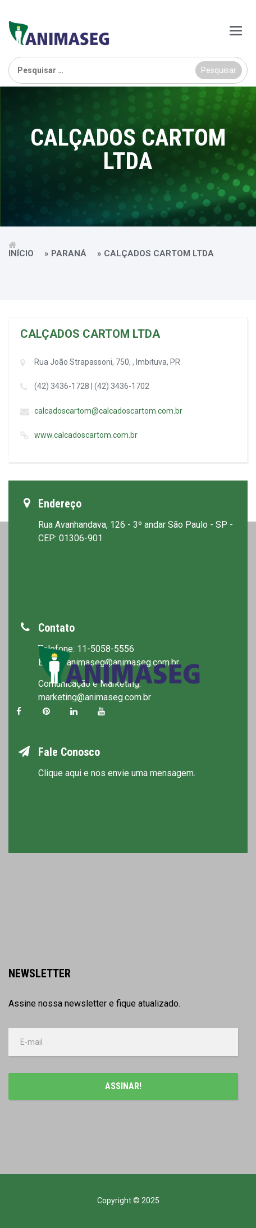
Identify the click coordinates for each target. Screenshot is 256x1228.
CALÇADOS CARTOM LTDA (90, 334)
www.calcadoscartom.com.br (86, 435)
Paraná (68, 253)
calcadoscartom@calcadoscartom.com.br (108, 410)
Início (21, 253)
